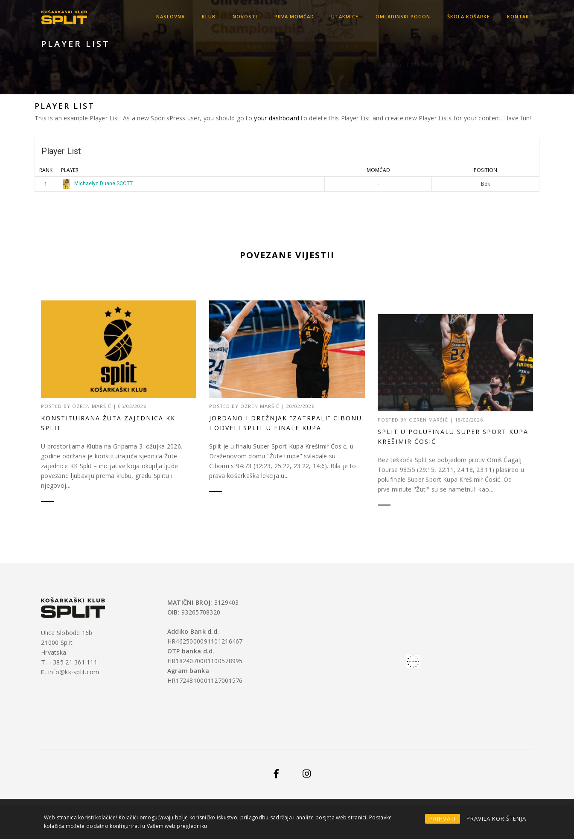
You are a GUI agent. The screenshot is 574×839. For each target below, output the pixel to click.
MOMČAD (378, 170)
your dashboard (276, 118)
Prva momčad (294, 16)
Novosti (245, 16)
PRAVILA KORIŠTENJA (496, 818)
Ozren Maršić (91, 417)
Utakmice (344, 16)
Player (70, 170)
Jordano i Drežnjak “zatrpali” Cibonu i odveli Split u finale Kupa (285, 499)
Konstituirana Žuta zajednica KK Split (108, 434)
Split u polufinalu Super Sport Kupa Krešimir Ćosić (453, 547)
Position (485, 170)
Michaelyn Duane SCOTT (97, 183)
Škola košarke (468, 16)
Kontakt (520, 16)
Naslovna (170, 16)
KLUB (209, 16)
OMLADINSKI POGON (403, 16)
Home (386, 55)
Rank (45, 170)
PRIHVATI (442, 818)
